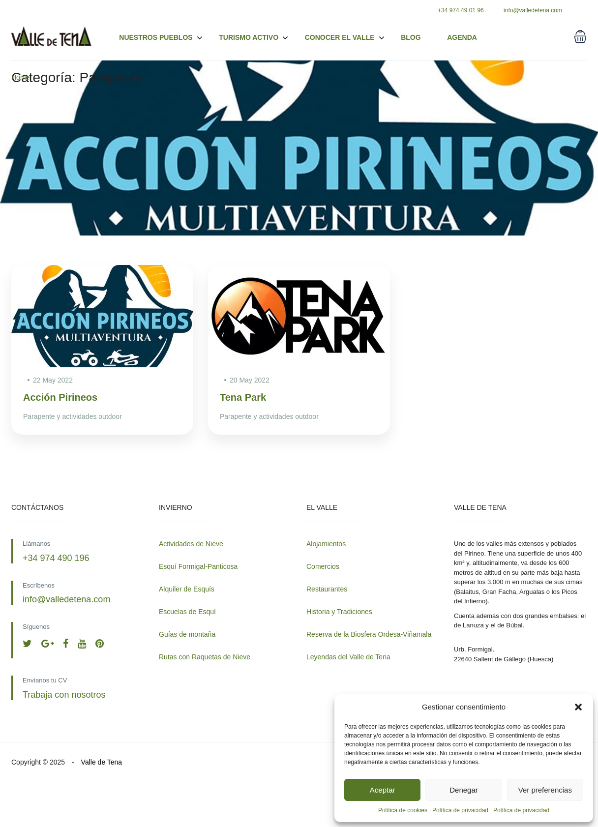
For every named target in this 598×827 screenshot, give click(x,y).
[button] (578, 707)
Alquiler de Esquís (186, 589)
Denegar (463, 790)
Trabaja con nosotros (64, 695)
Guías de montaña (187, 634)
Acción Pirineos (60, 397)
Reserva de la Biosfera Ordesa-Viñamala (368, 634)
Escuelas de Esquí (187, 612)
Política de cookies (402, 810)
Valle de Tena (101, 762)
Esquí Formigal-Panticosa (198, 566)
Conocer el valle (340, 37)
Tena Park (243, 397)
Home (20, 77)
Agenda (462, 37)
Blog (410, 37)
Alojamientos (326, 544)
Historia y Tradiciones (339, 612)
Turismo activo (253, 37)
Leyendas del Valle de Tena (348, 657)
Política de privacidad (460, 810)
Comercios (322, 566)
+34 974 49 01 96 (461, 10)
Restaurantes (326, 589)
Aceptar (382, 790)
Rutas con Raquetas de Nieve (204, 657)
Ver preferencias (545, 790)
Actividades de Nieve (191, 544)
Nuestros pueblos (160, 37)
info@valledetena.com (533, 10)
